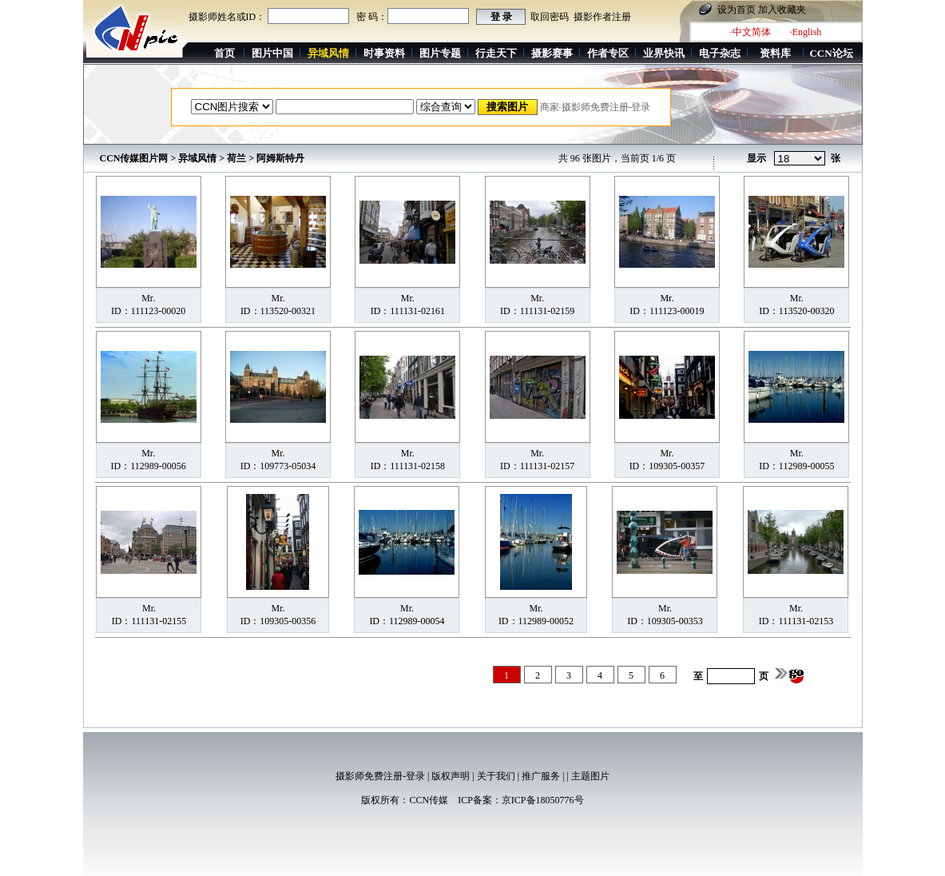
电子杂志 (720, 53)
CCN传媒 (428, 800)
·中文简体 (750, 32)
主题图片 (590, 776)
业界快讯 (664, 53)
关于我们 (496, 776)
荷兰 (236, 158)
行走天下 (496, 53)
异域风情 (197, 158)
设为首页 (736, 9)
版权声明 (450, 776)
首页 (224, 53)
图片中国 (272, 53)
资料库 (775, 53)
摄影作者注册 (602, 16)
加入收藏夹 (782, 9)
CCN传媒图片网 (134, 158)
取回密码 (549, 16)
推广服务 (541, 776)
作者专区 (608, 53)
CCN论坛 (830, 53)
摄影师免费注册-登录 (380, 776)
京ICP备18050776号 (543, 800)
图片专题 (440, 53)
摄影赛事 (552, 53)
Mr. (148, 298)
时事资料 (384, 53)
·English (806, 32)
